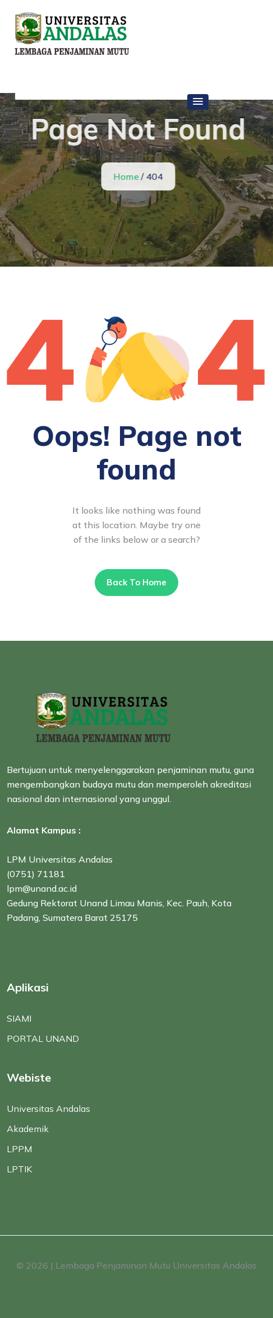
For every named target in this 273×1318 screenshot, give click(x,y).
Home (126, 176)
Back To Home (136, 582)
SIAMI (19, 1018)
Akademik (28, 1128)
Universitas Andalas (48, 1108)
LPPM (19, 1148)
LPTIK (19, 1169)
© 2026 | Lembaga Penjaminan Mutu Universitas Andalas (136, 1265)
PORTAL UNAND (43, 1038)
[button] (198, 102)
